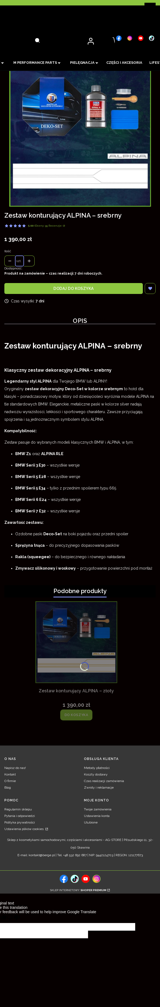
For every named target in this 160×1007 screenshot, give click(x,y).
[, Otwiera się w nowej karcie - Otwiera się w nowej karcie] (119, 38)
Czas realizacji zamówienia (104, 781)
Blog (7, 787)
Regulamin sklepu (18, 809)
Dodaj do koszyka (73, 288)
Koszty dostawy (96, 774)
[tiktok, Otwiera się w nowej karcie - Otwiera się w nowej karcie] (75, 879)
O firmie (10, 781)
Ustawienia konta (97, 816)
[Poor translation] (13, 918)
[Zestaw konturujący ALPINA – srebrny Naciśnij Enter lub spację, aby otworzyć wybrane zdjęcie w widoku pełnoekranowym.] (80, 136)
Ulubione (91, 822)
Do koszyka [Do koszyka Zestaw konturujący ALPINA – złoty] (76, 715)
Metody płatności (97, 768)
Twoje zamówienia (97, 809)
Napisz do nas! (15, 768)
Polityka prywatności (19, 822)
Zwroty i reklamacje (99, 787)
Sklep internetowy (78, 890)
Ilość (7, 251)
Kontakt (10, 774)
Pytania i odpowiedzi (19, 816)
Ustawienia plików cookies (24, 829)
